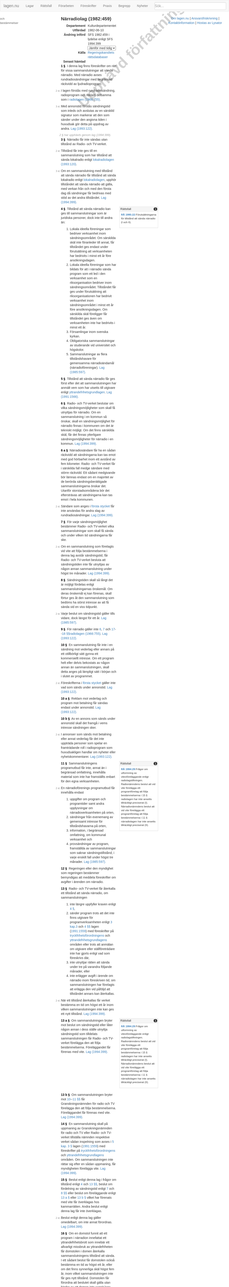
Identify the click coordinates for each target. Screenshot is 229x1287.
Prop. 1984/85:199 (112, 1078)
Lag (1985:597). (81, 403)
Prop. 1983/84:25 (112, 924)
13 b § (70, 711)
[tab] (193, 155)
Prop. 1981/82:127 (112, 894)
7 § (68, 343)
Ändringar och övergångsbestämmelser (19, 21)
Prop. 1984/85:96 (112, 966)
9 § (68, 410)
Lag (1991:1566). (123, 262)
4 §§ (135, 600)
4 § (68, 155)
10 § (69, 421)
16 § (69, 800)
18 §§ (125, 410)
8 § (68, 379)
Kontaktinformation (154, 1285)
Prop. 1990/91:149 (112, 1122)
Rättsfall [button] (167, 155)
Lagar (30, 6)
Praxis (107, 6)
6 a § (69, 298)
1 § (68, 52)
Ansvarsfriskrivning (125, 1285)
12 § (69, 564)
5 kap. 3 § (72, 744)
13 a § (70, 663)
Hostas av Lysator (182, 1285)
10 (126, 711)
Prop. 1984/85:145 (112, 1034)
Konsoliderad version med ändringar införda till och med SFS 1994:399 (122, 1249)
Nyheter (142, 6)
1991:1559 (83, 604)
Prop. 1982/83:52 (112, 907)
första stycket (105, 332)
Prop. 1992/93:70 (139, 1227)
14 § (69, 731)
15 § (69, 764)
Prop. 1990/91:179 (112, 1164)
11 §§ (134, 711)
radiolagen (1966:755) (104, 77)
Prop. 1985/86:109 (112, 1100)
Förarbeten (66, 6)
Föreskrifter (88, 6)
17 (118, 410)
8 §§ (142, 769)
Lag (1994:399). (92, 148)
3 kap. (119, 600)
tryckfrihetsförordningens (136, 604)
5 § (68, 253)
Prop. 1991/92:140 (112, 1186)
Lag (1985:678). (85, 889)
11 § (69, 499)
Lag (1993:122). (94, 414)
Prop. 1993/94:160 (131, 1256)
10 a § (70, 457)
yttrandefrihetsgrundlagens (98, 609)
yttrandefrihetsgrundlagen (91, 262)
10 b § (70, 468)
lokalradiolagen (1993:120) (116, 124)
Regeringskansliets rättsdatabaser (116, 43)
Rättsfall (46, 6)
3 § (68, 108)
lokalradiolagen (123, 135)
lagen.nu (11, 6)
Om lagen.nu (101, 1285)
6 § (68, 269)
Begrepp (124, 6)
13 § (69, 580)
